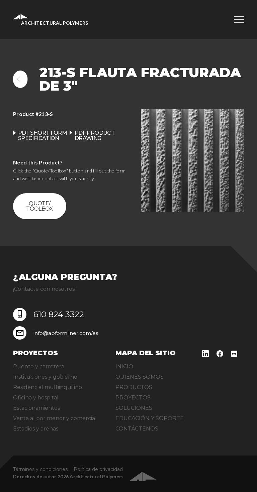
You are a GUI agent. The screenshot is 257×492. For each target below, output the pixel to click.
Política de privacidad (98, 469)
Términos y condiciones (40, 469)
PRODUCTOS (133, 387)
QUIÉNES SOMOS (139, 377)
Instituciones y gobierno (45, 377)
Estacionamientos (36, 408)
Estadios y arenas (35, 428)
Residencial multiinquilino (47, 387)
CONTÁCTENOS (136, 428)
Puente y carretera (38, 366)
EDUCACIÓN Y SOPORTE (149, 418)
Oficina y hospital (36, 397)
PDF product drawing (94, 135)
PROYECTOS (133, 397)
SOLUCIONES (133, 408)
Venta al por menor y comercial (55, 418)
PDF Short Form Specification (42, 135)
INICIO (124, 366)
